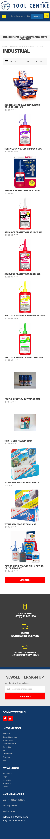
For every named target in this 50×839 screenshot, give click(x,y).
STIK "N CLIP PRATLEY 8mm (18, 427)
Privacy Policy (8, 727)
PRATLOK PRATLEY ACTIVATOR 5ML (22, 386)
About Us (6, 721)
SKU (28, 48)
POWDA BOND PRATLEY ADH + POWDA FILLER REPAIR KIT (24, 553)
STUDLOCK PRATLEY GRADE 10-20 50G (23, 219)
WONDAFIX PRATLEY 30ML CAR (20, 511)
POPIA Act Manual (9, 731)
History (5, 737)
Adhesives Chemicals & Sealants (22, 33)
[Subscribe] (25, 683)
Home (4, 33)
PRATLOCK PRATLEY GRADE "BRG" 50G (24, 344)
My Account (7, 760)
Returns (6, 774)
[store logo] (24, 6)
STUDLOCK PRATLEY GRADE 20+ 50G (23, 260)
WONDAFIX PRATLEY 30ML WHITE (22, 469)
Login (5, 764)
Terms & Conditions (10, 724)
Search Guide (8, 741)
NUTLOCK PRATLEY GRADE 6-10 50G (22, 177)
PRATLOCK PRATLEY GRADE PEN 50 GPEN (25, 302)
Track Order (7, 770)
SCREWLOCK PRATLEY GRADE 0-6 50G (23, 135)
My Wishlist (7, 767)
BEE (4, 747)
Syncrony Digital (29, 828)
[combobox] (20, 16)
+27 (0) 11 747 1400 (25, 603)
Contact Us (7, 734)
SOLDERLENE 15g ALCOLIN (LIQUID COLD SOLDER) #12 (22, 92)
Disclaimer (7, 744)
